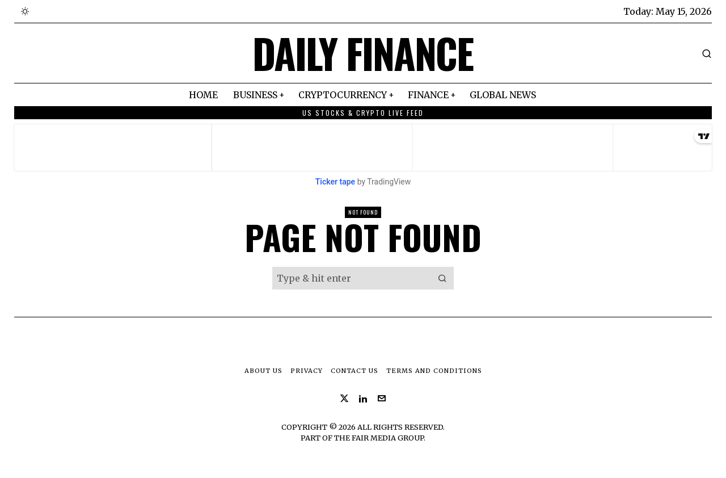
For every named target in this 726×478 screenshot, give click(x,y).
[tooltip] (344, 398)
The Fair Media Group (379, 437)
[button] (442, 278)
